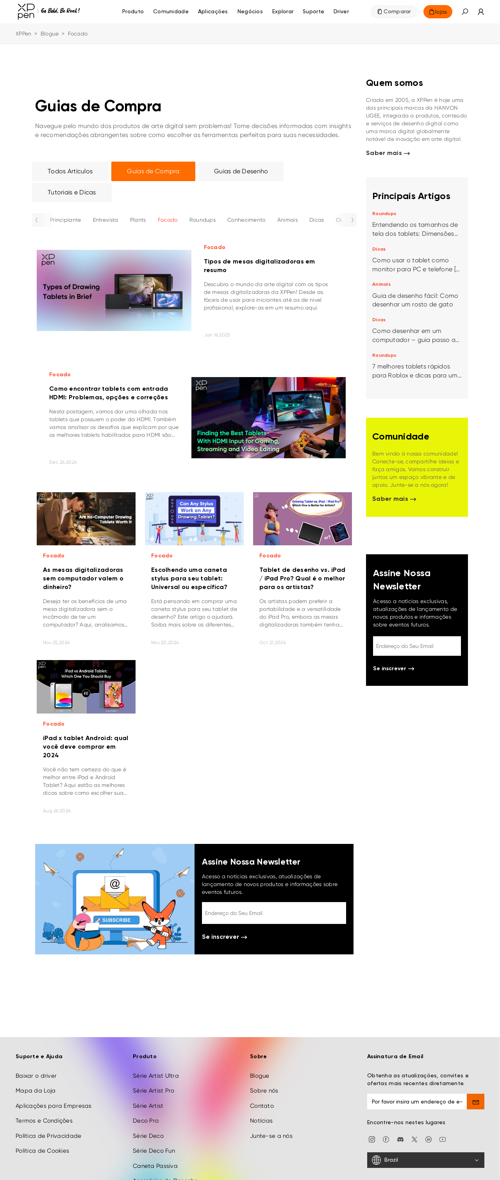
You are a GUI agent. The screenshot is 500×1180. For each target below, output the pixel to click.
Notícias (261, 1105)
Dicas (316, 220)
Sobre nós (264, 1075)
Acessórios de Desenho (165, 1165)
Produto (133, 11)
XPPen (23, 33)
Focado (168, 220)
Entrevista (105, 220)
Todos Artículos (70, 171)
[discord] (400, 1124)
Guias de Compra (153, 171)
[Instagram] (372, 1124)
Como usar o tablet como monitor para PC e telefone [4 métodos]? (415, 265)
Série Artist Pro (153, 1075)
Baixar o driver (36, 1060)
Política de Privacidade (48, 1121)
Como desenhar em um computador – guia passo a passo (413, 336)
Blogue (50, 33)
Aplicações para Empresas (54, 1091)
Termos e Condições (44, 1105)
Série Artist (148, 1091)
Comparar (397, 11)
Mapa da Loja (35, 1075)
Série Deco (148, 1121)
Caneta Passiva (155, 1150)
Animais (287, 220)
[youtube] (442, 1124)
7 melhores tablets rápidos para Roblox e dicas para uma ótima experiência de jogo (417, 371)
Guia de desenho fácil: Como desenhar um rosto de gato (415, 300)
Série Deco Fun (154, 1135)
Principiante (65, 220)
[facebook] (386, 1124)
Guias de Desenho (241, 171)
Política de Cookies (42, 1135)
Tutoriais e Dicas (72, 192)
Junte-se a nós (271, 1121)
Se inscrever (224, 937)
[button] (465, 11)
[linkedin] (428, 1124)
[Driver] (341, 11)
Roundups (202, 220)
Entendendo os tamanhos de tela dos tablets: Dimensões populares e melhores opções (415, 229)
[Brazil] (425, 1145)
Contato (262, 1091)
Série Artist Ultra (156, 1060)
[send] (475, 1087)
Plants (138, 220)
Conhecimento (246, 220)
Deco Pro (146, 1105)
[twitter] (414, 1124)
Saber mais (388, 153)
